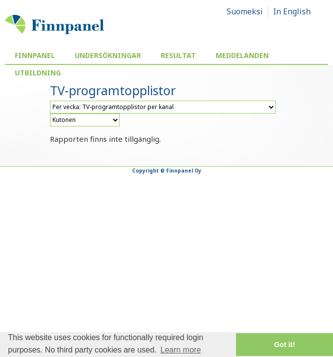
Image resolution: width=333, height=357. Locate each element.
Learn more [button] (180, 350)
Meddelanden (242, 55)
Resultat (178, 55)
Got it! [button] (284, 345)
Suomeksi (245, 11)
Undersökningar (108, 55)
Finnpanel (35, 55)
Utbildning (38, 72)
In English (292, 11)
